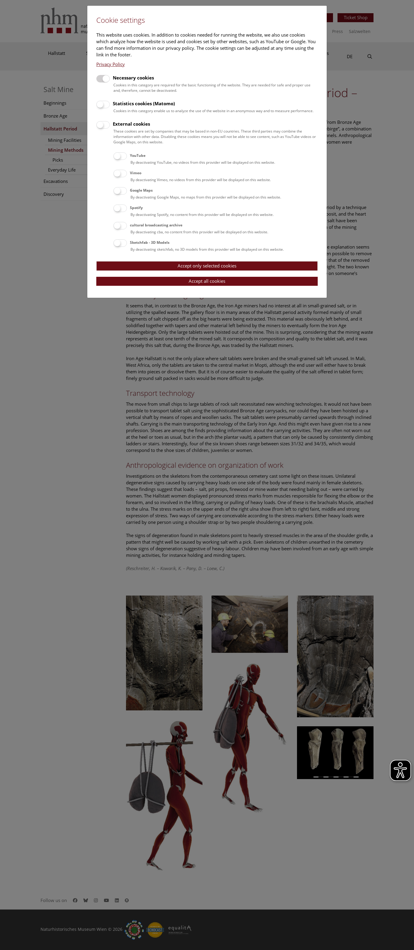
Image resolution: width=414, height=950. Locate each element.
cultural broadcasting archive (156, 225)
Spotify (136, 207)
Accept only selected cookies (207, 266)
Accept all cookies (207, 281)
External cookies (131, 124)
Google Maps (141, 190)
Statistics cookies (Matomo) (144, 103)
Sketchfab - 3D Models (150, 242)
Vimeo (135, 172)
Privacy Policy (110, 64)
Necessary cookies (133, 78)
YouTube (138, 155)
